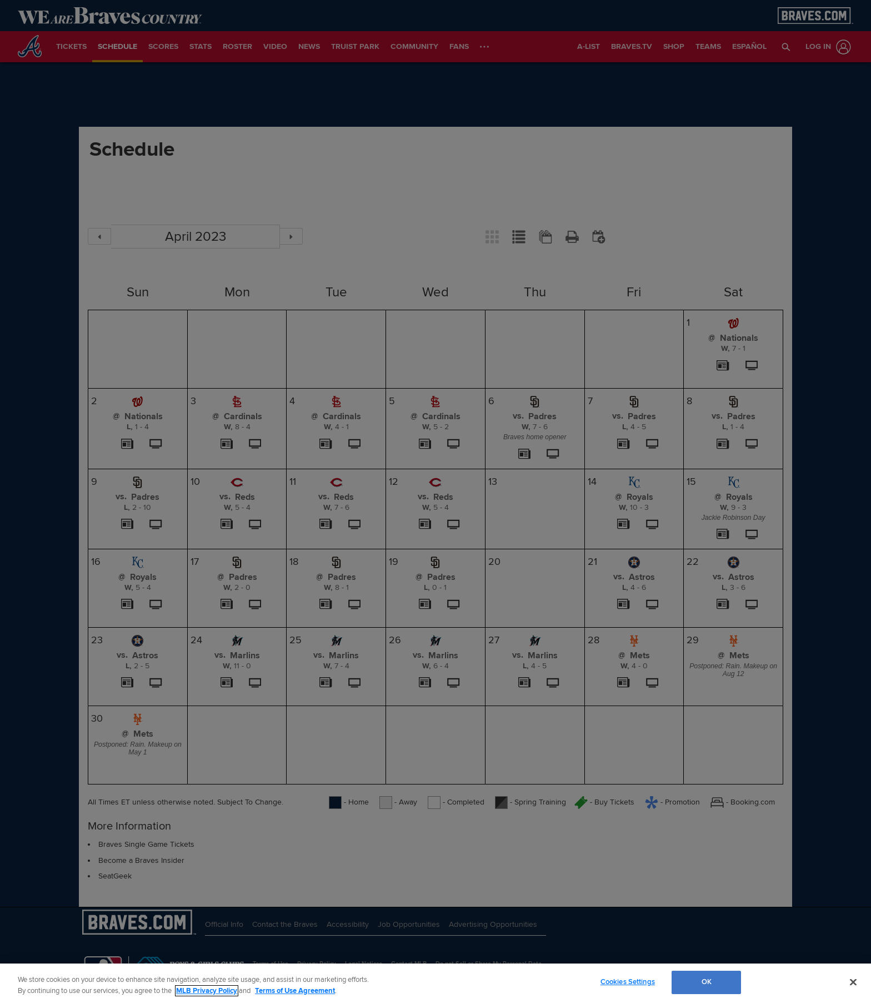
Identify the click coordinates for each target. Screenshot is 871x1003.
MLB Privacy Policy (206, 990)
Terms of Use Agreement (295, 990)
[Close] (853, 982)
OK (707, 981)
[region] (435, 983)
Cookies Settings (627, 981)
